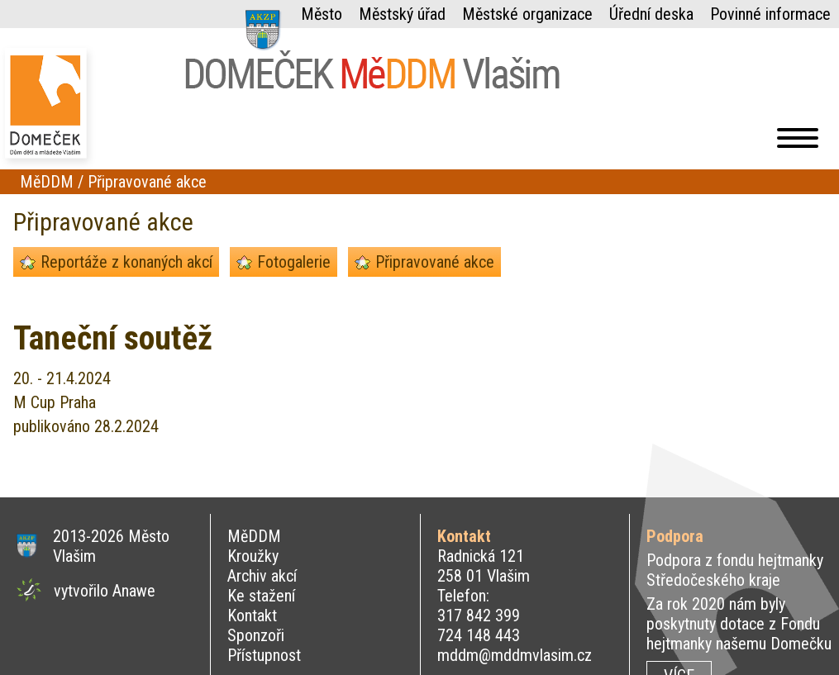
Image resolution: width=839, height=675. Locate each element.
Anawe (133, 591)
